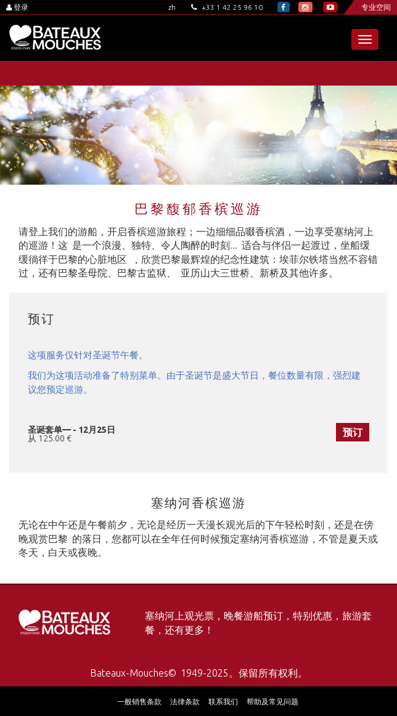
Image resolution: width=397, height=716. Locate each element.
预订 (352, 432)
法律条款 (185, 702)
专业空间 (376, 7)
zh (172, 7)
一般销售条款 (139, 702)
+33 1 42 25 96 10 (227, 7)
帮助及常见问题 (272, 702)
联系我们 (223, 702)
